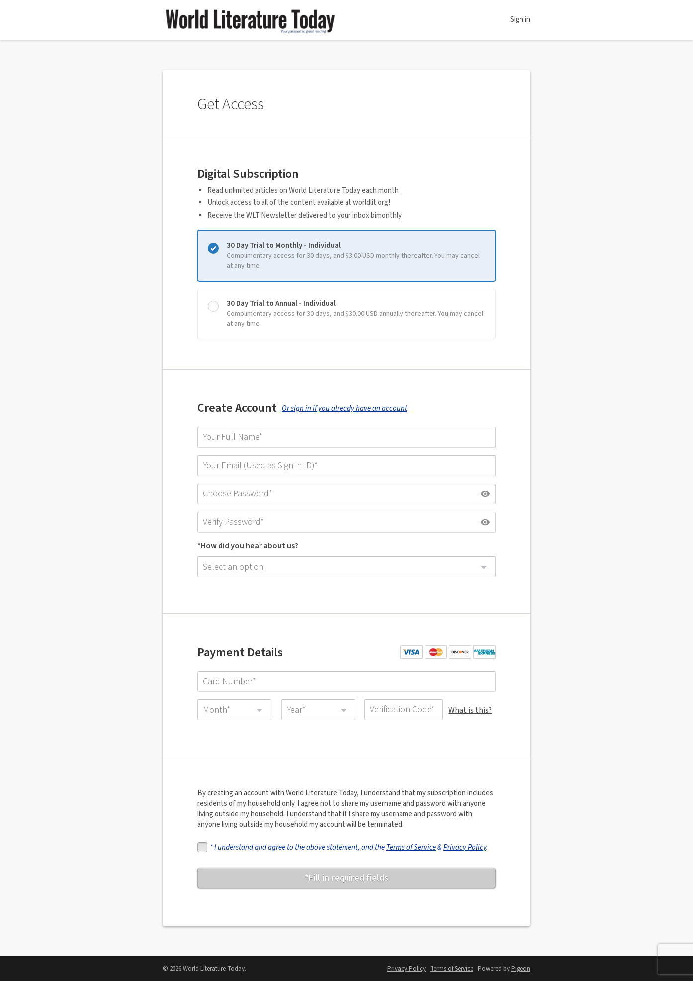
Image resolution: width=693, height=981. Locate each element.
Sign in (520, 19)
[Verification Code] (403, 709)
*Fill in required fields (346, 878)
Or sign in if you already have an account (344, 408)
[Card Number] (346, 681)
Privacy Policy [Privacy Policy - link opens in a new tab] (406, 968)
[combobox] (346, 566)
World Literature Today (250, 20)
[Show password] (485, 494)
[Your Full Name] (346, 437)
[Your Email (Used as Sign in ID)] (346, 465)
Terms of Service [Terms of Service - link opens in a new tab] (451, 968)
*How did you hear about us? (247, 545)
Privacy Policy (464, 847)
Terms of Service (411, 847)
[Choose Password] (346, 494)
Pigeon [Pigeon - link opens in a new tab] (520, 968)
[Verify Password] (346, 522)
